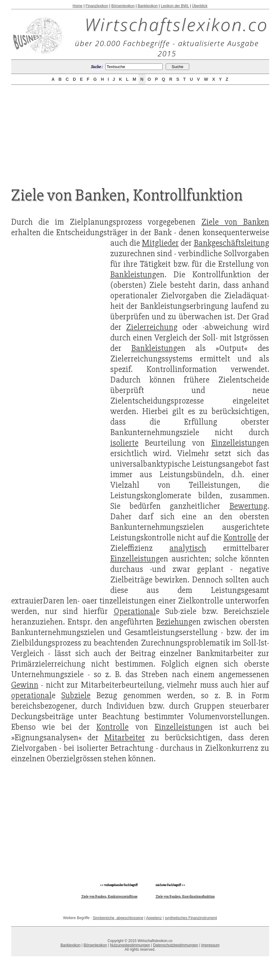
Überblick (200, 6)
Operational (135, 611)
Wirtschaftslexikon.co (176, 24)
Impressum (210, 945)
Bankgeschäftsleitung (231, 243)
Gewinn (24, 685)
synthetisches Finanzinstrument (191, 918)
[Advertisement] (140, 130)
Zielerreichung (151, 327)
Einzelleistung (236, 443)
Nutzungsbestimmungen (130, 945)
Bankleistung (133, 274)
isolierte (124, 443)
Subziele (75, 695)
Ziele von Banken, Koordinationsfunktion (185, 896)
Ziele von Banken (235, 222)
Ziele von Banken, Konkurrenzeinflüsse (109, 896)
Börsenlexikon (122, 6)
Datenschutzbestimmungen (175, 945)
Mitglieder (160, 243)
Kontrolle (240, 537)
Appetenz (154, 918)
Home (77, 6)
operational (31, 695)
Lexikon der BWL (175, 6)
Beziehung (174, 621)
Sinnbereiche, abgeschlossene (118, 918)
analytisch (187, 548)
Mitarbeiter (124, 737)
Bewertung (248, 506)
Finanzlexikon (96, 6)
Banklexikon (148, 6)
